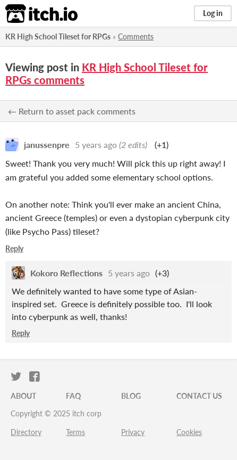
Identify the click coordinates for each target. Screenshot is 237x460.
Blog (131, 395)
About (23, 395)
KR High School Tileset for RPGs (58, 36)
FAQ (73, 395)
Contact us (199, 395)
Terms (75, 432)
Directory (26, 432)
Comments (136, 36)
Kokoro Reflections (66, 273)
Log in (213, 13)
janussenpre (47, 144)
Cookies (189, 432)
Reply (14, 248)
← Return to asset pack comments (72, 111)
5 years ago (96, 144)
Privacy (133, 432)
